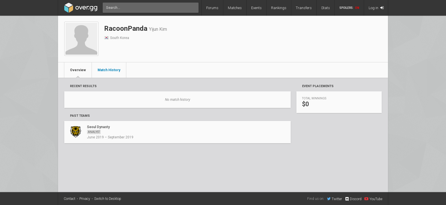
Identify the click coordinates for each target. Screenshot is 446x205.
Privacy (84, 198)
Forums (212, 8)
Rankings (278, 8)
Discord (353, 199)
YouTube (373, 199)
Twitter (334, 199)
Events (256, 8)
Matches (235, 8)
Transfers (304, 8)
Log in (376, 8)
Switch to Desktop (107, 198)
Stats (325, 8)
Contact (69, 198)
